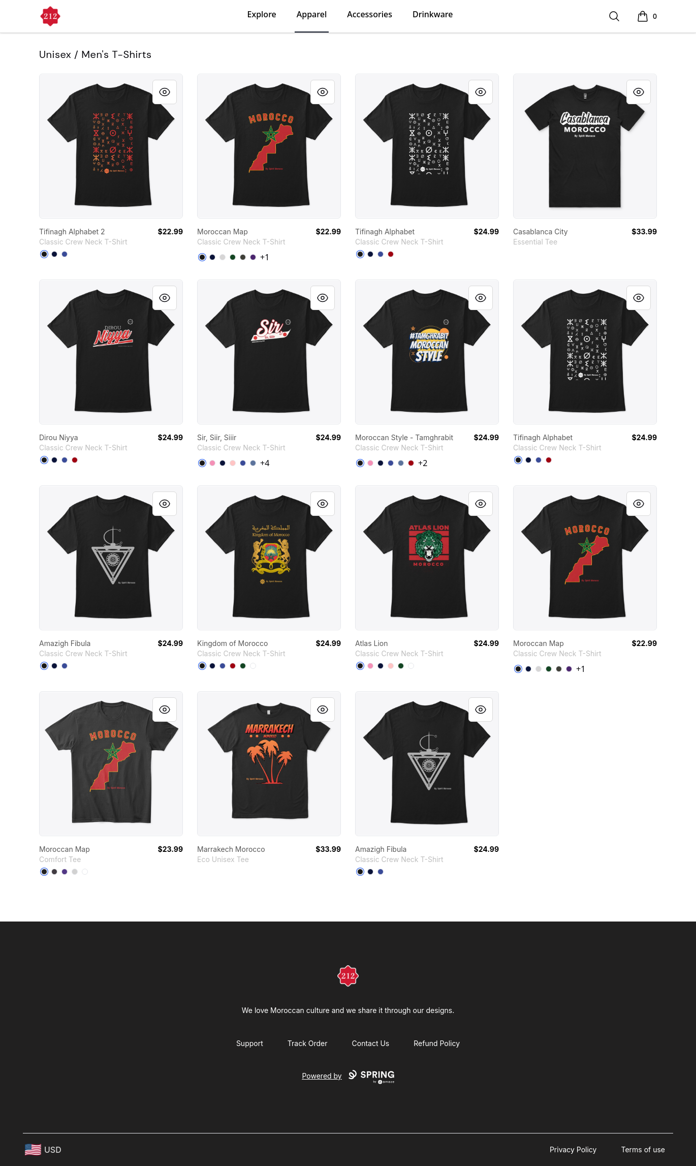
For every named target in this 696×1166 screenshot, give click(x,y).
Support (249, 1043)
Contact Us (371, 1043)
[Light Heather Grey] (75, 872)
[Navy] (54, 254)
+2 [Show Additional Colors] (422, 463)
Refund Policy (437, 1043)
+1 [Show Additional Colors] (264, 257)
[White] (253, 666)
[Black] (44, 254)
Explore (261, 14)
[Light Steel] (222, 257)
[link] (111, 146)
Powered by (348, 1077)
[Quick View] (164, 92)
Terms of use (643, 1149)
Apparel (312, 14)
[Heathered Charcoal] (54, 872)
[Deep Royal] (64, 254)
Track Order (308, 1043)
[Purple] (253, 257)
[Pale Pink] (233, 463)
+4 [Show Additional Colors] (264, 463)
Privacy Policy (573, 1149)
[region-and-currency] (43, 1150)
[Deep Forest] (233, 257)
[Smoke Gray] (243, 257)
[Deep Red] (391, 254)
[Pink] (212, 463)
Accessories (369, 14)
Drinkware (433, 14)
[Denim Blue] (253, 463)
